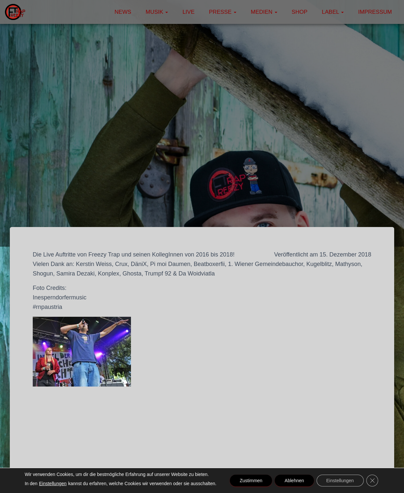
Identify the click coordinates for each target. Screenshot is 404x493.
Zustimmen (251, 480)
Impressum (375, 12)
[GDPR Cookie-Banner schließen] (372, 480)
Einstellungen (52, 483)
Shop (299, 12)
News (123, 12)
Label (333, 12)
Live (188, 12)
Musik (157, 12)
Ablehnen (294, 480)
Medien (264, 12)
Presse (222, 12)
